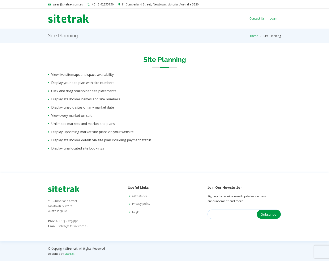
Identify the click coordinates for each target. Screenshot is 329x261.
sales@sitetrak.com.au (68, 4)
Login (273, 18)
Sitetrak (69, 254)
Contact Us (257, 18)
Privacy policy (141, 203)
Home (254, 36)
